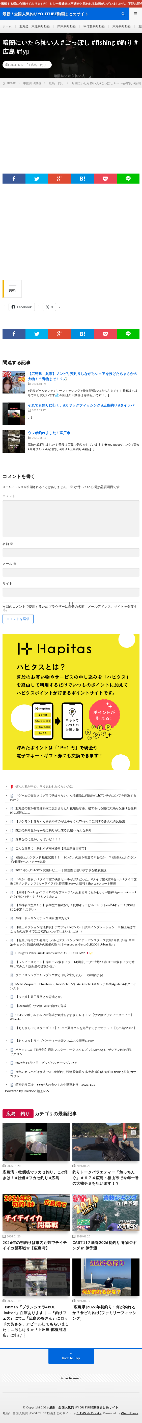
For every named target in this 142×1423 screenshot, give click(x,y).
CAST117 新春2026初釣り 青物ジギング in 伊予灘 (104, 1245)
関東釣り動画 (67, 26)
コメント (9, 496)
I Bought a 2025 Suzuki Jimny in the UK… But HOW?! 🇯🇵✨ (54, 953)
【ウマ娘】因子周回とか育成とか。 (39, 997)
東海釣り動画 (121, 26)
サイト (7, 583)
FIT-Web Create (88, 1413)
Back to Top (71, 1358)
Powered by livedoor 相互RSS (27, 1091)
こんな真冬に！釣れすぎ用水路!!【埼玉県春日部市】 (51, 848)
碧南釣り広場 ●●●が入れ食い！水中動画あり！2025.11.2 (55, 1084)
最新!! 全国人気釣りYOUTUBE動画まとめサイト (84, 1407)
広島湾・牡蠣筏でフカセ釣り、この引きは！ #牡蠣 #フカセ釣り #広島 (36, 1175)
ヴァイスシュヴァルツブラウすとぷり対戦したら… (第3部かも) (59, 975)
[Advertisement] (71, 126)
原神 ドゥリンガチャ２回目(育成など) (42, 918)
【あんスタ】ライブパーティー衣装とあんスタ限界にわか (54, 1041)
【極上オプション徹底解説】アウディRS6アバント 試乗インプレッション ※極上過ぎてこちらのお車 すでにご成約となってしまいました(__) (73, 929)
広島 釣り (38, 64)
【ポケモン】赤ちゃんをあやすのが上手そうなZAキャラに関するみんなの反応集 (70, 821)
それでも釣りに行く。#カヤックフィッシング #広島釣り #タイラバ (81, 405)
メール (9, 563)
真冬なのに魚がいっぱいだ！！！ (38, 839)
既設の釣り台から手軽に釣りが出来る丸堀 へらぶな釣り (53, 830)
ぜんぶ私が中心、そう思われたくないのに (44, 786)
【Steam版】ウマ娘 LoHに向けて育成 (40, 1006)
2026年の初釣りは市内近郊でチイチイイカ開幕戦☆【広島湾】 (35, 1245)
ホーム (7, 26)
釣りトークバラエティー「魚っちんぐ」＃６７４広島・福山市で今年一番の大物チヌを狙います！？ (105, 1177)
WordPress (129, 1413)
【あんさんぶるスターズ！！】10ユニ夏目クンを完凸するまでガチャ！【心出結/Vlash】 (75, 1028)
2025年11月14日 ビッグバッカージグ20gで (46, 1063)
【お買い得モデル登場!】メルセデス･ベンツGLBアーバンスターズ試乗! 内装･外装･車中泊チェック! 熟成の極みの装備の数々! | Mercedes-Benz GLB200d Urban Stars (72, 942)
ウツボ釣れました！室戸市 (49, 433)
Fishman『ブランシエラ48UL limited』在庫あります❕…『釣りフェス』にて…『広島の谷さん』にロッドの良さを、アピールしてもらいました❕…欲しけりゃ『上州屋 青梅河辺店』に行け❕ (36, 1321)
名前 (8, 543)
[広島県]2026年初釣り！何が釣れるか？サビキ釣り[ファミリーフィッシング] (104, 1312)
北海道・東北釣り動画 (34, 26)
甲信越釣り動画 (94, 26)
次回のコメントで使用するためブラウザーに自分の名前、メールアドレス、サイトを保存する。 (70, 608)
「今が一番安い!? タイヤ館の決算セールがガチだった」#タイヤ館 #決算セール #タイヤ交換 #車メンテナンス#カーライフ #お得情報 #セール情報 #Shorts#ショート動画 (73, 881)
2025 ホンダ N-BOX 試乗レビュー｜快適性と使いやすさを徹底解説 (60, 870)
